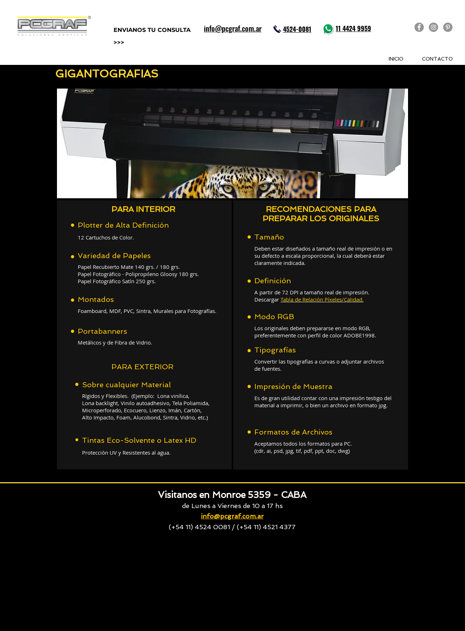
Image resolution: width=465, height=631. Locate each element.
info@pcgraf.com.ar (232, 516)
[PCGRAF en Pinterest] (447, 27)
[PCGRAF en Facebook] (419, 27)
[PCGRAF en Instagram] (433, 27)
